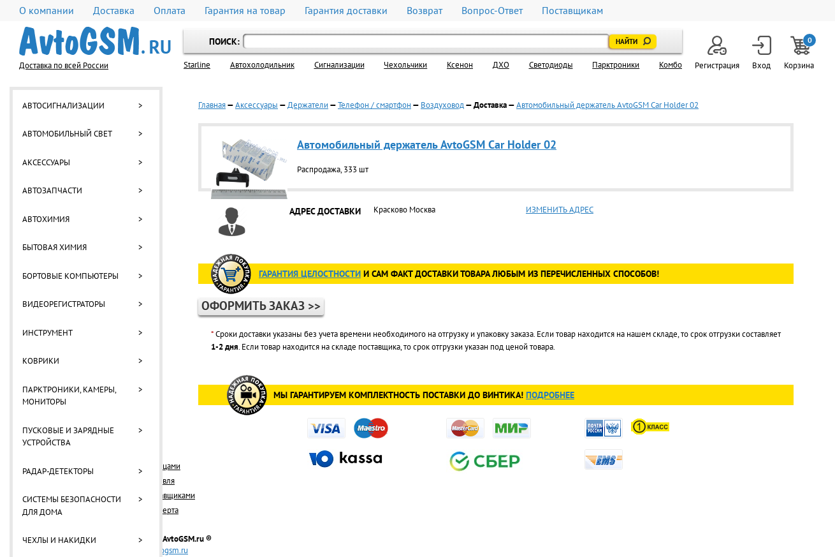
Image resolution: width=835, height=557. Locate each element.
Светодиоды (551, 64)
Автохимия (45, 219)
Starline (197, 64)
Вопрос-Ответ (492, 10)
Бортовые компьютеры (70, 276)
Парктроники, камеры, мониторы (69, 396)
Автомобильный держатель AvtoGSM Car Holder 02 (607, 105)
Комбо (670, 64)
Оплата (169, 10)
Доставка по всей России (63, 65)
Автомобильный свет (67, 133)
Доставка (113, 10)
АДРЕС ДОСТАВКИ (325, 211)
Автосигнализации (63, 105)
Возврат (424, 10)
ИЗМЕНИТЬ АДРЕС (559, 209)
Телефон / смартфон (374, 105)
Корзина (800, 53)
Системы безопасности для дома (71, 505)
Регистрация (717, 53)
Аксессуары (46, 162)
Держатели (307, 105)
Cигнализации (339, 64)
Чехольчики (405, 64)
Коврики (40, 360)
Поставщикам (572, 10)
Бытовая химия (54, 247)
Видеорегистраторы (63, 304)
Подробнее (550, 395)
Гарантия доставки (346, 10)
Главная (212, 105)
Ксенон (460, 64)
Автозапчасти (52, 190)
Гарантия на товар (245, 10)
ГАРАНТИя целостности (310, 273)
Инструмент (47, 332)
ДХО (501, 64)
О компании (46, 10)
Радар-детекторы (58, 471)
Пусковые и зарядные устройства (68, 437)
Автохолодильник (262, 64)
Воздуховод (442, 105)
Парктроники (615, 64)
